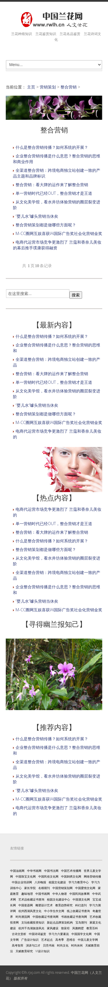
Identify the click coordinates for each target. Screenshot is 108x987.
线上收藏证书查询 (78, 911)
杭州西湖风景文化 (29, 911)
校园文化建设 (57, 882)
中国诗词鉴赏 (37, 934)
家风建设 (52, 928)
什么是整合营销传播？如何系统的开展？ (52, 147)
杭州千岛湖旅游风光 (31, 928)
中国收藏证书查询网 (45, 917)
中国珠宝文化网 (26, 876)
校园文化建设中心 (58, 899)
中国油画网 (17, 871)
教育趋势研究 (64, 905)
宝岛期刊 (81, 922)
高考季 (59, 940)
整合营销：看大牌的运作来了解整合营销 (52, 184)
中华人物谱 (59, 894)
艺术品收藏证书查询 (31, 899)
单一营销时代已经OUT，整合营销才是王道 (54, 193)
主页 (31, 87)
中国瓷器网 (25, 905)
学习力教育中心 (79, 882)
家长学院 (30, 888)
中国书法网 (51, 871)
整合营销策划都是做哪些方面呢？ (46, 225)
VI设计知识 (42, 951)
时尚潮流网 (23, 917)
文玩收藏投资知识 (32, 922)
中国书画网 (42, 894)
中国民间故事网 (79, 894)
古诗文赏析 (19, 934)
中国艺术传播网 (71, 871)
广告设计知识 (30, 940)
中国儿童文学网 (88, 940)
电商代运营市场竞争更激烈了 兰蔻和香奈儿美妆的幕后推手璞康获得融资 (57, 244)
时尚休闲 (77, 945)
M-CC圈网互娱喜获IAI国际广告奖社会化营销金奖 (59, 233)
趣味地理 (27, 894)
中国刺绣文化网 (71, 876)
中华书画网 (34, 871)
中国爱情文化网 (85, 888)
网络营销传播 (92, 876)
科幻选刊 (81, 905)
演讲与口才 (33, 945)
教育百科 (92, 928)
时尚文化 (63, 945)
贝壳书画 (48, 945)
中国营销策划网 (62, 888)
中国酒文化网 (81, 899)
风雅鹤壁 (78, 928)
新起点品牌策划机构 (60, 922)
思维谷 (71, 940)
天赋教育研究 (24, 951)
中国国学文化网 (81, 934)
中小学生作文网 (54, 911)
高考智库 (17, 945)
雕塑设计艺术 (44, 905)
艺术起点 (47, 940)
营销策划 (48, 87)
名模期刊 (44, 888)
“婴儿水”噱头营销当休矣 (37, 216)
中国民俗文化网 (48, 876)
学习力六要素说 (59, 934)
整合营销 (68, 87)
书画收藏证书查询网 (74, 917)
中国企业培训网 (22, 882)
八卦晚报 (40, 882)
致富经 (65, 928)
